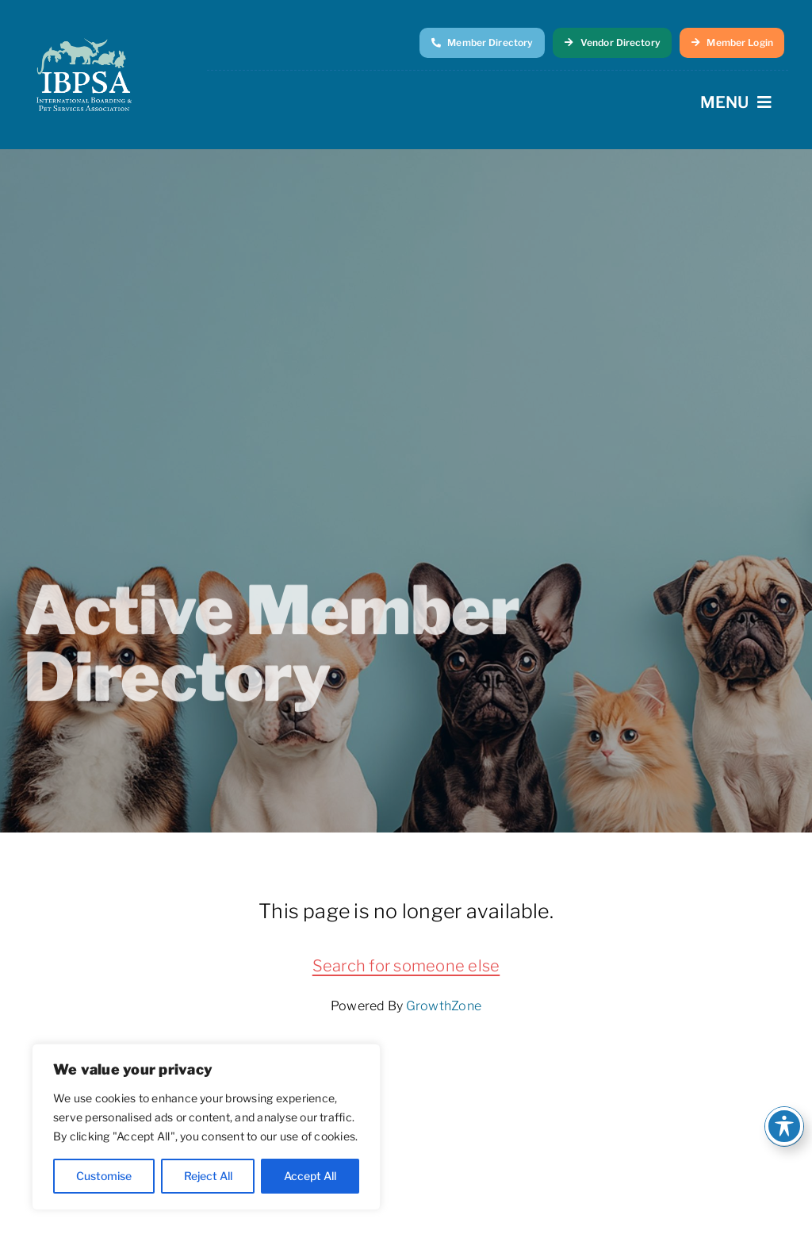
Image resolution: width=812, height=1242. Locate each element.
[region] (206, 1127)
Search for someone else (406, 965)
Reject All (208, 1175)
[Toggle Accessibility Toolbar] (784, 1126)
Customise (104, 1175)
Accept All (310, 1175)
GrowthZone (443, 1005)
